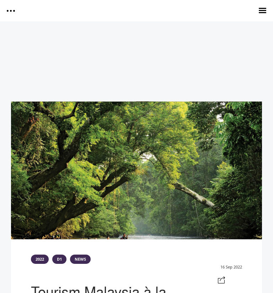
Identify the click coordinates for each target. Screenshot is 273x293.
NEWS (80, 259)
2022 (40, 259)
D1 (59, 259)
